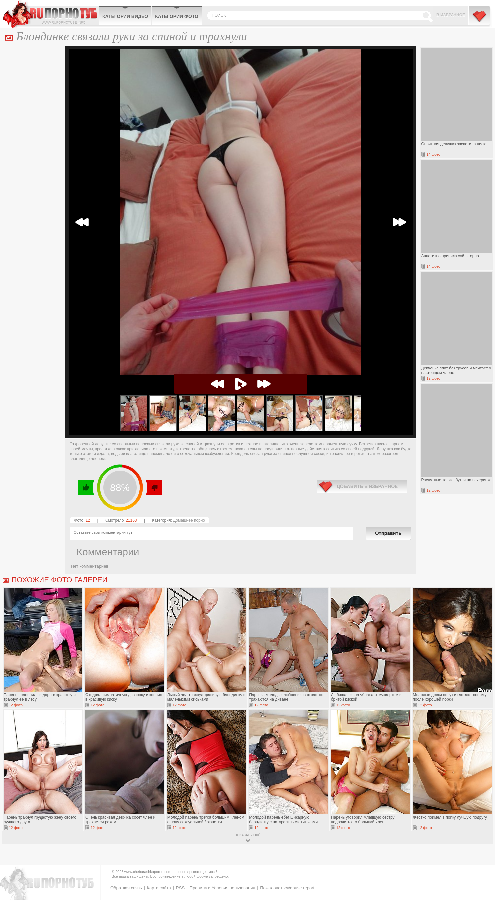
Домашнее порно (189, 520)
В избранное (450, 15)
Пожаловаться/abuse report (287, 887)
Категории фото (176, 16)
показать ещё (247, 835)
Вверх (482, 843)
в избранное (362, 486)
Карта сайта (159, 887)
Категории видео (125, 16)
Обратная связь (126, 887)
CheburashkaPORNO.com (51, 14)
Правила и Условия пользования (222, 887)
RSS (180, 887)
